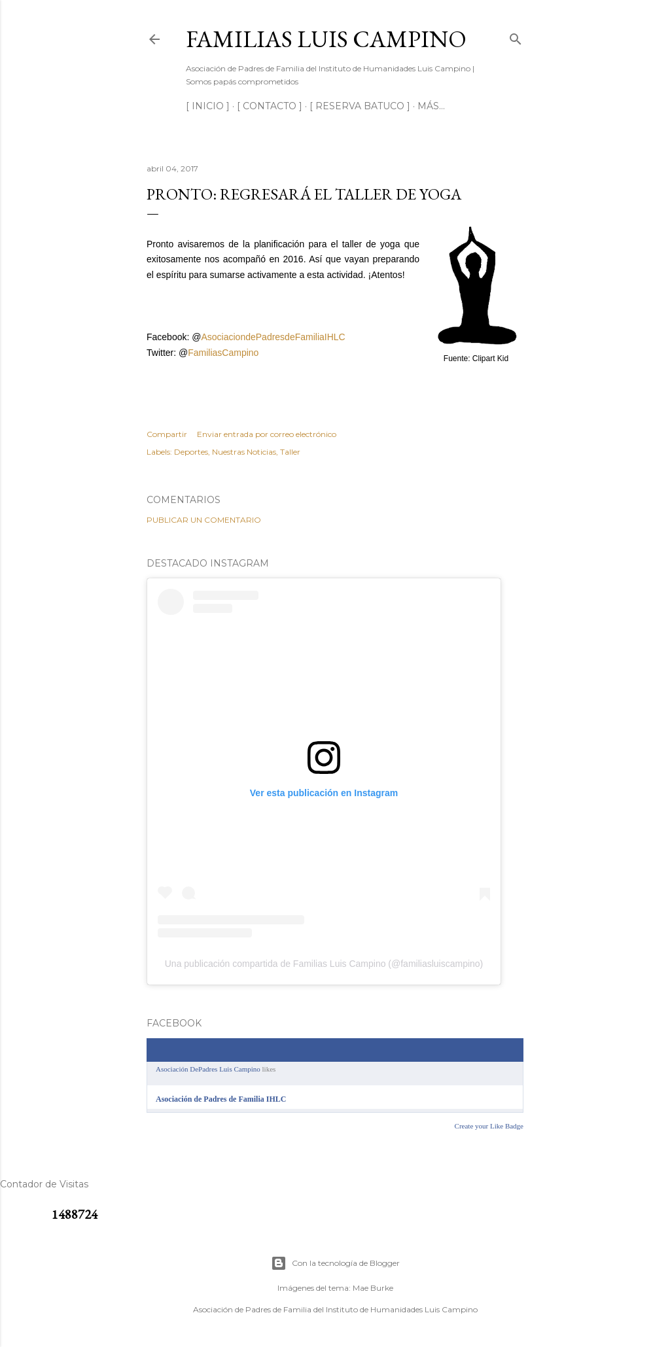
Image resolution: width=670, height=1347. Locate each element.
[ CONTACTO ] (269, 106)
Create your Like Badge (489, 1126)
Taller (290, 452)
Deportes (191, 452)
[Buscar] (515, 36)
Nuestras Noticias (244, 452)
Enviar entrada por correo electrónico (266, 434)
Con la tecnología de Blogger (335, 1263)
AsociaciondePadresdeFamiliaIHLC (273, 337)
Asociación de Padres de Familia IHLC (221, 1099)
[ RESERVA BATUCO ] (359, 106)
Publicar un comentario (204, 520)
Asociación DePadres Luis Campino (208, 1069)
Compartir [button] (167, 434)
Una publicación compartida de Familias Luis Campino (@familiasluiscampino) (324, 963)
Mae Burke (373, 1288)
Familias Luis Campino (326, 39)
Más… (431, 106)
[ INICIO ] (208, 106)
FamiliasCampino (223, 352)
